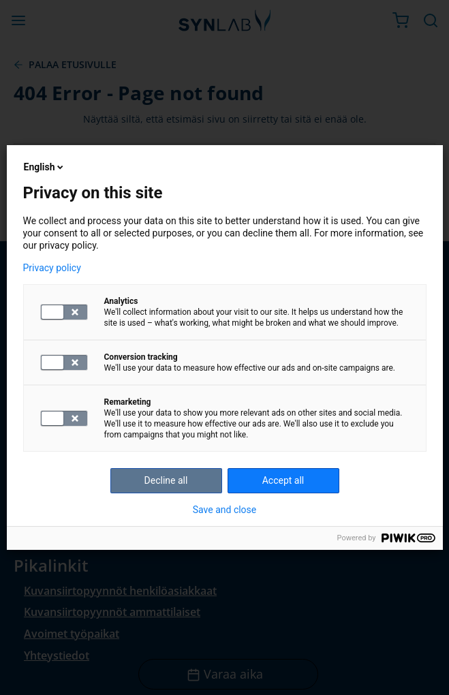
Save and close (225, 509)
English (45, 166)
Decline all (166, 480)
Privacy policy (52, 267)
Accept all (283, 480)
